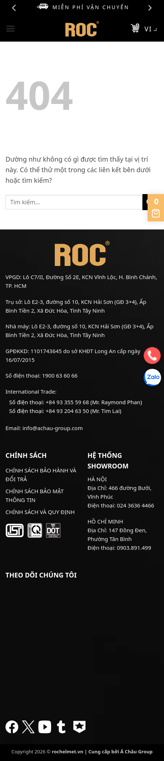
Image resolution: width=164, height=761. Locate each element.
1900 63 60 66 (60, 375)
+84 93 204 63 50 (67, 410)
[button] (10, 28)
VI (152, 29)
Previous (14, 8)
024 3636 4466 (135, 505)
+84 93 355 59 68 (67, 402)
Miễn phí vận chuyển (83, 7)
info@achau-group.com (52, 428)
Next (149, 8)
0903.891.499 (134, 547)
